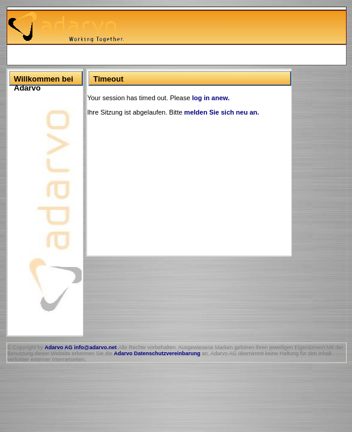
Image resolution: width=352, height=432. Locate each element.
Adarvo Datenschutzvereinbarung (157, 353)
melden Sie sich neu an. (221, 112)
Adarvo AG (58, 347)
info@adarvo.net (95, 347)
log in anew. (211, 97)
